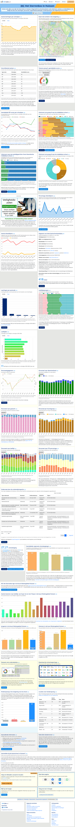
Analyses (53, 805)
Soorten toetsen (5, 108)
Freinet (64, 759)
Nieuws (53, 809)
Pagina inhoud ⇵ (37, 13)
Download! (41, 685)
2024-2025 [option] (46, 75)
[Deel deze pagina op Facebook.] (52, 779)
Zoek (45, 2)
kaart (20, 743)
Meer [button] (64, 2)
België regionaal (38, 810)
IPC (67, 759)
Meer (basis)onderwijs (6, 749)
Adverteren (54, 820)
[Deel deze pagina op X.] (52, 783)
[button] (21, 17)
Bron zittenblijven (43, 229)
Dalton (61, 759)
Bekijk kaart (41, 60)
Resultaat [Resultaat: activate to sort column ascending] (22, 495)
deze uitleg (63, 94)
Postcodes (29, 807)
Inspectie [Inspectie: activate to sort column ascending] (41, 495)
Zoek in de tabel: (64, 493)
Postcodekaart (55, 817)
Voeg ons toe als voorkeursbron (46, 794)
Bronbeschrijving (43, 746)
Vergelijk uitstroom (50, 150)
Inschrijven (4, 794)
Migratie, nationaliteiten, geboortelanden (35, 818)
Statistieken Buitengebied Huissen (9, 589)
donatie (4, 778)
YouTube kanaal (55, 825)
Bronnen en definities (56, 806)
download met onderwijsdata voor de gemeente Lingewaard (49, 621)
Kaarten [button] (57, 2)
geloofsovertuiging (67, 758)
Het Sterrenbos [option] (46, 72)
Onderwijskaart (55, 815)
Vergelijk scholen (11, 191)
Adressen (29, 805)
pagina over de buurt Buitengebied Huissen (37, 585)
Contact (53, 822)
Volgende (71, 535)
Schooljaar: (41, 75)
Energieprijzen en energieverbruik (34, 817)
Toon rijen (5, 533)
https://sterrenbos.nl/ (53, 257)
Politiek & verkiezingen (31, 821)
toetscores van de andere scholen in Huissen (16, 143)
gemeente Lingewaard (9, 746)
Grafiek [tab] (3, 20)
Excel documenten (23, 682)
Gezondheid (29, 815)
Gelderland (66, 253)
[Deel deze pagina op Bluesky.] (60, 783)
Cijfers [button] (51, 2)
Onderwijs (29, 819)
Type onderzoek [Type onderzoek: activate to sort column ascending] (5, 495)
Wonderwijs (48, 248)
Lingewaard (56, 253)
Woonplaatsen (34, 807)
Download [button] (70, 2)
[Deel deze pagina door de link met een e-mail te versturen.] (45, 779)
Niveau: (40, 72)
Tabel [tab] (8, 20)
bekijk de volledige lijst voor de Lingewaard (48, 695)
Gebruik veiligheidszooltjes (30, 220)
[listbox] (46, 73)
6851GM (52, 250)
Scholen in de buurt (50, 60)
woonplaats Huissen (20, 739)
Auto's (28, 814)
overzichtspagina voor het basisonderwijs (12, 742)
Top (56, 799)
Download (4, 687)
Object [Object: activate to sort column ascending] (48, 495)
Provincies (29, 809)
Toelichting (41, 100)
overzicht (3, 144)
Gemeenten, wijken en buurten (33, 806)
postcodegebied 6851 (5, 324)
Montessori (3, 761)
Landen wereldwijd (31, 810)
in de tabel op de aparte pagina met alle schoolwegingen (47, 579)
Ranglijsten (54, 810)
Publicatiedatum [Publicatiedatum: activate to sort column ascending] (33, 495)
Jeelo (69, 759)
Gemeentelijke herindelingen (58, 807)
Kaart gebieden (55, 814)
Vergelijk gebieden (43, 189)
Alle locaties (4, 724)
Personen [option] (41, 374)
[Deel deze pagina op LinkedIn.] (60, 779)
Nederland (33, 809)
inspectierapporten (16, 539)
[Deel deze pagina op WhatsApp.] (67, 779)
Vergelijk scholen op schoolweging (15, 569)
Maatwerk (54, 823)
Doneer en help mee (6, 783)
